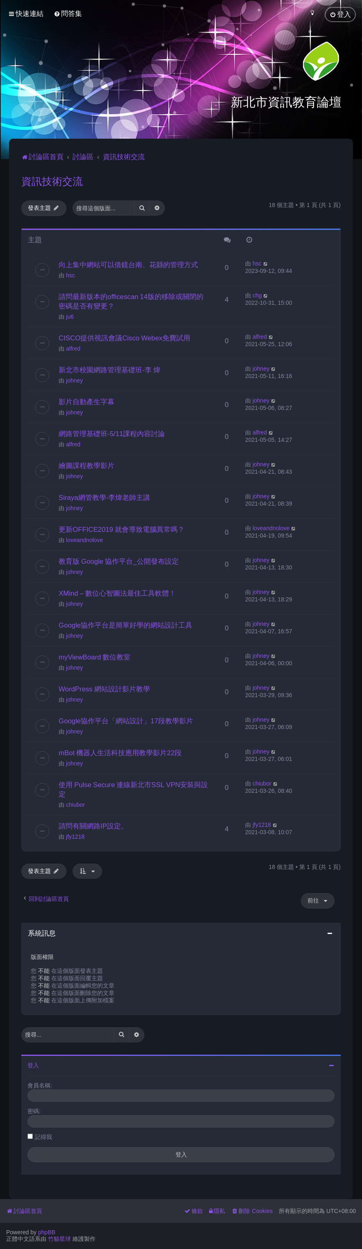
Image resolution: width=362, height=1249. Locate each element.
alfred (73, 346)
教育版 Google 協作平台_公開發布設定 (118, 559)
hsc (70, 273)
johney (74, 378)
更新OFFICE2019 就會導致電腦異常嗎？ (121, 527)
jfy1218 (75, 834)
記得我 (43, 1134)
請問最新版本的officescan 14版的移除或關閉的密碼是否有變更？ (131, 299)
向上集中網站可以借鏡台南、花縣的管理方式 (128, 262)
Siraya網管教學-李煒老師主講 (104, 495)
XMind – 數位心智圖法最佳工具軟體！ (117, 590)
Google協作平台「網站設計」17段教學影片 (126, 718)
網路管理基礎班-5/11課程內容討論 (112, 431)
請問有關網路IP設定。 (93, 823)
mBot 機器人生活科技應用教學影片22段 (120, 750)
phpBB (46, 1232)
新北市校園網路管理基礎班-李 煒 (109, 367)
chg (257, 293)
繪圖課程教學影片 (86, 463)
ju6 (70, 314)
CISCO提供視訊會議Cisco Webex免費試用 (124, 335)
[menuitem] (68, 13)
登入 (33, 1062)
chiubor (75, 802)
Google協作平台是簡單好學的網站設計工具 (125, 622)
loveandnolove (84, 537)
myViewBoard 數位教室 (94, 654)
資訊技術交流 (52, 178)
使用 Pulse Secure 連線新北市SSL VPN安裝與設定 (133, 787)
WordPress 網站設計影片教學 (104, 686)
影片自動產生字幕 (86, 399)
